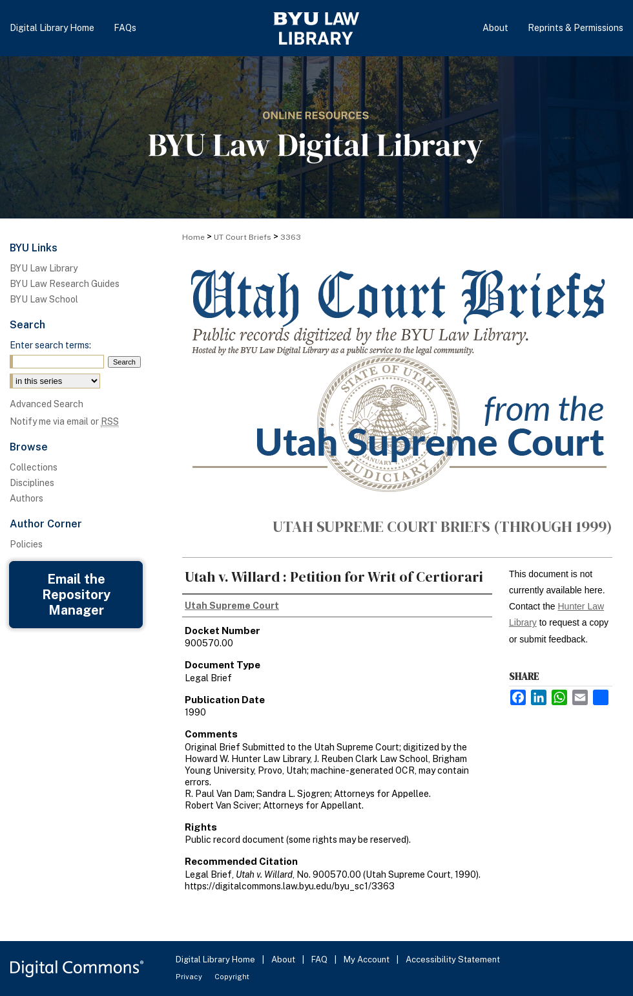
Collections (33, 467)
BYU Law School (44, 299)
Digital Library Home (216, 959)
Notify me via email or (64, 421)
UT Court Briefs (242, 237)
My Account (367, 959)
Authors (26, 498)
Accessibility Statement (453, 959)
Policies (26, 544)
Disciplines (32, 483)
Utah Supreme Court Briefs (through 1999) (442, 526)
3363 (290, 237)
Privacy (190, 976)
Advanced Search (46, 404)
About (284, 959)
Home (193, 237)
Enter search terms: (50, 345)
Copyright (231, 976)
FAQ (320, 959)
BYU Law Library (44, 268)
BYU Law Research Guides (64, 284)
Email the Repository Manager (76, 594)
